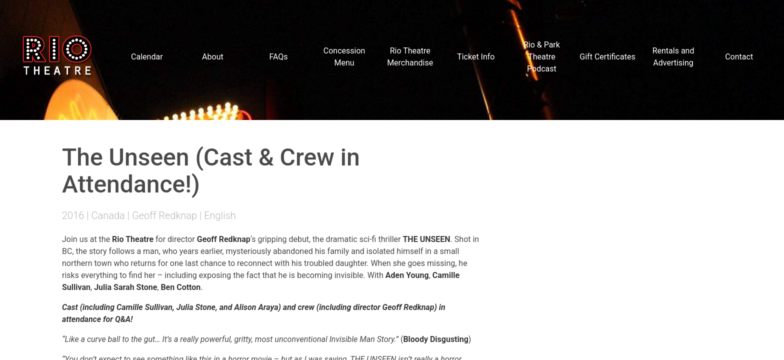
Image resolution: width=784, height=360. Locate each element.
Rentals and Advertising (673, 57)
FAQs (278, 57)
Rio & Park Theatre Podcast (542, 57)
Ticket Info (475, 57)
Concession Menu (345, 57)
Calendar (146, 57)
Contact (739, 57)
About (213, 57)
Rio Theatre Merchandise (410, 57)
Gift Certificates (607, 57)
